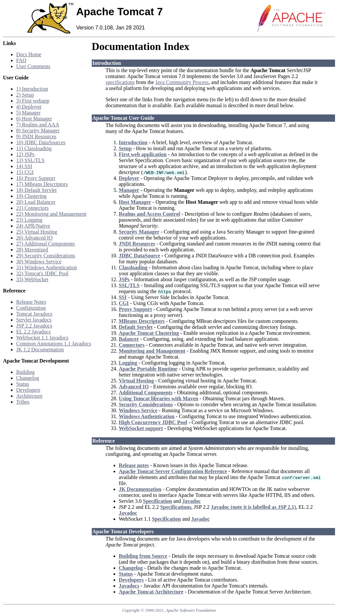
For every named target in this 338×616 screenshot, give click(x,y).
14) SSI (24, 166)
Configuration (31, 308)
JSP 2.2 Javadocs (34, 326)
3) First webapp (32, 101)
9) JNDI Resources (36, 136)
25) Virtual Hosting (36, 232)
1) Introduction (32, 89)
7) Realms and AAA (37, 124)
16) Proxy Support (35, 178)
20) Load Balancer (35, 202)
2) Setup (25, 95)
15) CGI (25, 172)
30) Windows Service (39, 261)
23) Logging (29, 220)
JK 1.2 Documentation (40, 349)
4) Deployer (29, 107)
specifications (120, 82)
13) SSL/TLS (30, 160)
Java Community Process (182, 82)
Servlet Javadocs (33, 320)
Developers (28, 390)
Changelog (27, 378)
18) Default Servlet (36, 190)
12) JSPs (25, 154)
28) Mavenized (32, 249)
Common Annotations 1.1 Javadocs (53, 343)
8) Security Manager (38, 130)
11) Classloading (33, 148)
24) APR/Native (33, 226)
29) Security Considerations (45, 255)
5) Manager (28, 112)
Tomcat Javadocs (34, 314)
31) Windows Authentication (46, 267)
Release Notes (31, 302)
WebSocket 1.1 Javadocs (42, 337)
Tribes (22, 402)
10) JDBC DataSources (40, 142)
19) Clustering (31, 196)
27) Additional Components (45, 243)
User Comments (33, 66)
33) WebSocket (32, 279)
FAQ (21, 60)
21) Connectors (32, 208)
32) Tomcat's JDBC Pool (42, 273)
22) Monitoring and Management (51, 214)
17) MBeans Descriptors (42, 184)
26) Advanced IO (34, 238)
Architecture (29, 396)
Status (22, 384)
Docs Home (28, 54)
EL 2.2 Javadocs (33, 331)
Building (25, 372)
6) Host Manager (34, 118)
